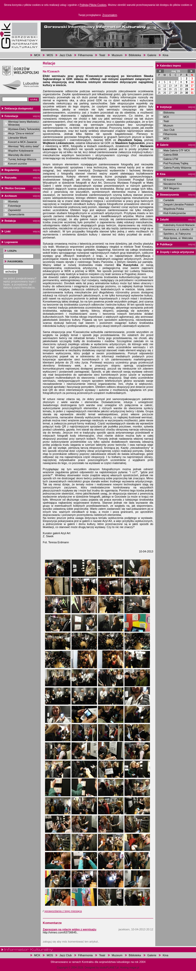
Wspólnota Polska (173, 209)
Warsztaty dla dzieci (19, 155)
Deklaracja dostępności (19, 108)
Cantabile (168, 200)
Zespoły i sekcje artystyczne (177, 252)
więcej (36, 116)
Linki (7, 231)
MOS (50, 55)
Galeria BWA (170, 154)
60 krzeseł (169, 179)
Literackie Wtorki (17, 137)
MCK (37, 55)
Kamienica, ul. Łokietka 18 (178, 229)
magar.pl (134, 967)
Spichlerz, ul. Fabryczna (177, 233)
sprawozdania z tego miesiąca (63, 911)
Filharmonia (85, 55)
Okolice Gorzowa (15, 188)
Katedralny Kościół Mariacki (179, 225)
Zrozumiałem (109, 15)
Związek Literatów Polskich (178, 204)
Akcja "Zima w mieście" (21, 133)
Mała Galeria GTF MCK (176, 150)
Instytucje (166, 107)
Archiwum (11, 196)
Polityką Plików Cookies (93, 5)
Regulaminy (12, 170)
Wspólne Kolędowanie (20, 150)
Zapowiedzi (14, 210)
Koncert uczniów (17, 163)
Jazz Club (65, 55)
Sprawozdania (16, 214)
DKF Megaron (171, 188)
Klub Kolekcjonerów (174, 213)
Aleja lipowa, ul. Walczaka (178, 238)
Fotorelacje (11, 116)
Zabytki (164, 219)
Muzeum (117, 55)
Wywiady (13, 201)
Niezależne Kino (172, 184)
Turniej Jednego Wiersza (22, 159)
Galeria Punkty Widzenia (177, 167)
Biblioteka (135, 55)
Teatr (102, 55)
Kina (165, 55)
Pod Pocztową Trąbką (175, 163)
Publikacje (166, 244)
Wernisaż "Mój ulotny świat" (23, 146)
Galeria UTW (170, 159)
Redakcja (10, 220)
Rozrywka (11, 177)
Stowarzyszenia (169, 194)
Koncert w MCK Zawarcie (22, 142)
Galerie (151, 55)
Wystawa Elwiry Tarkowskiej (24, 129)
